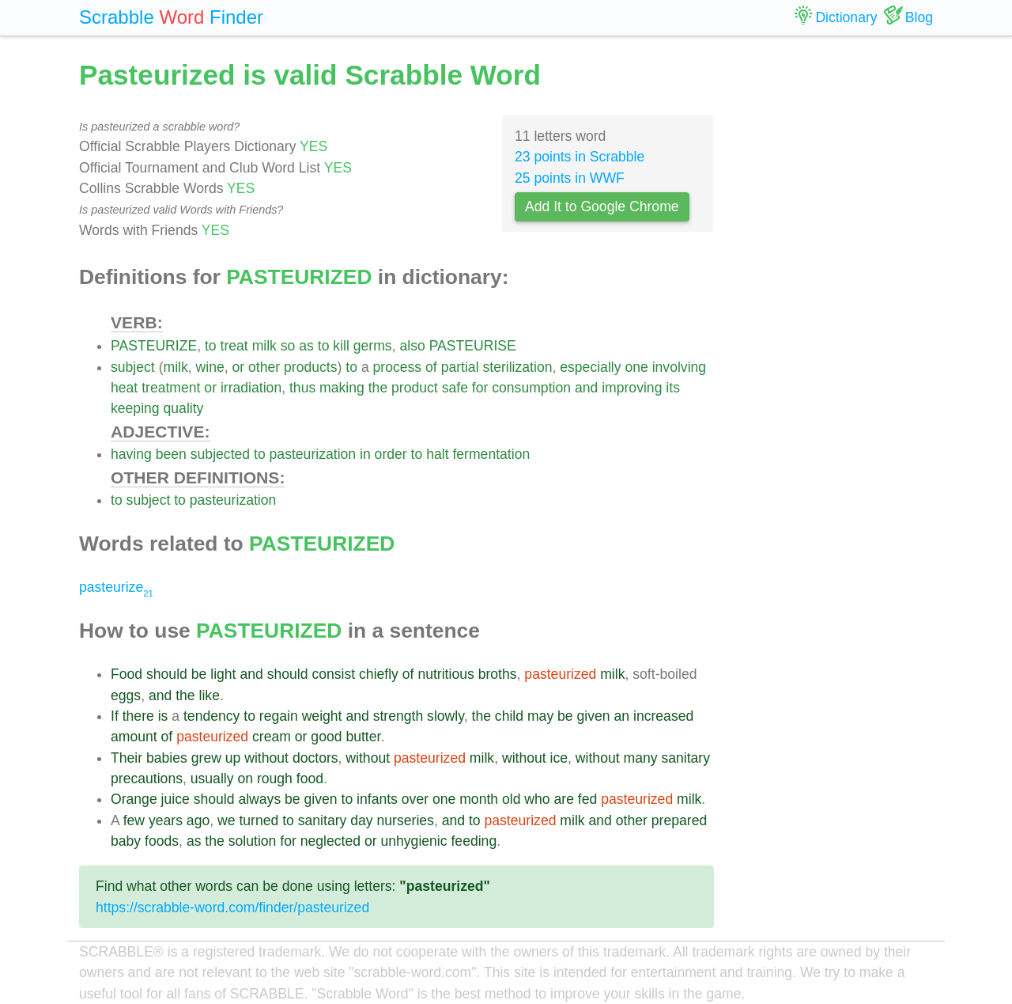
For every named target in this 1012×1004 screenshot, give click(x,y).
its (673, 388)
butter (363, 736)
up (233, 758)
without (266, 758)
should (166, 674)
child (509, 716)
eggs (126, 695)
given (593, 716)
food (309, 778)
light (223, 674)
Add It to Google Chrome (602, 206)
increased (663, 716)
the (377, 388)
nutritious (445, 674)
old (511, 799)
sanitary (685, 758)
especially (590, 367)
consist (333, 674)
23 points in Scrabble (579, 157)
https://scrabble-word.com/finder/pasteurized (232, 907)
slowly (445, 716)
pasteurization (313, 454)
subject (133, 367)
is (163, 716)
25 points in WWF (570, 178)
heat (124, 388)
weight (322, 716)
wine (210, 367)
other (264, 367)
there (138, 716)
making (341, 388)
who (536, 799)
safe (455, 388)
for (480, 388)
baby (126, 841)
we (226, 820)
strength (398, 716)
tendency (211, 716)
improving (632, 388)
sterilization (517, 367)
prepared (679, 820)
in (365, 454)
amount (134, 736)
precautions (147, 778)
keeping (135, 408)
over (415, 799)
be (199, 674)
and (586, 388)
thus (302, 388)
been (171, 454)
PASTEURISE (472, 346)
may (540, 716)
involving (679, 367)
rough (275, 778)
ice (559, 758)
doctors (315, 758)
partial (460, 367)
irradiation (251, 388)
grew (206, 758)
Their (126, 758)
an (622, 716)
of (431, 367)
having (131, 454)
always (259, 799)
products (310, 367)
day (361, 820)
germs (372, 346)
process (397, 367)
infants (377, 799)
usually (212, 778)
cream (271, 736)
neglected (330, 841)
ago (198, 820)
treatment (171, 388)
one (636, 367)
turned (258, 820)
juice (175, 799)
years (166, 820)
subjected (220, 454)
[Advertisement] (835, 292)
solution (252, 841)
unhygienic (413, 841)
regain (278, 716)
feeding (474, 841)
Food (126, 674)
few (134, 820)
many (640, 758)
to (211, 346)
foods (162, 841)
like (209, 695)
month (478, 799)
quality (184, 408)
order (391, 454)
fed (587, 799)
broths (497, 674)
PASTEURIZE (154, 346)
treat (234, 346)
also (412, 346)
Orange (134, 799)
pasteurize (116, 587)
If (115, 716)
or (238, 367)
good (326, 736)
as (306, 346)
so (288, 346)
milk (264, 346)
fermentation (491, 454)
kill (341, 346)
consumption (531, 388)
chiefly (378, 674)
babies (166, 758)
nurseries (405, 820)
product (414, 388)
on (245, 778)
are (564, 799)
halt (437, 454)
